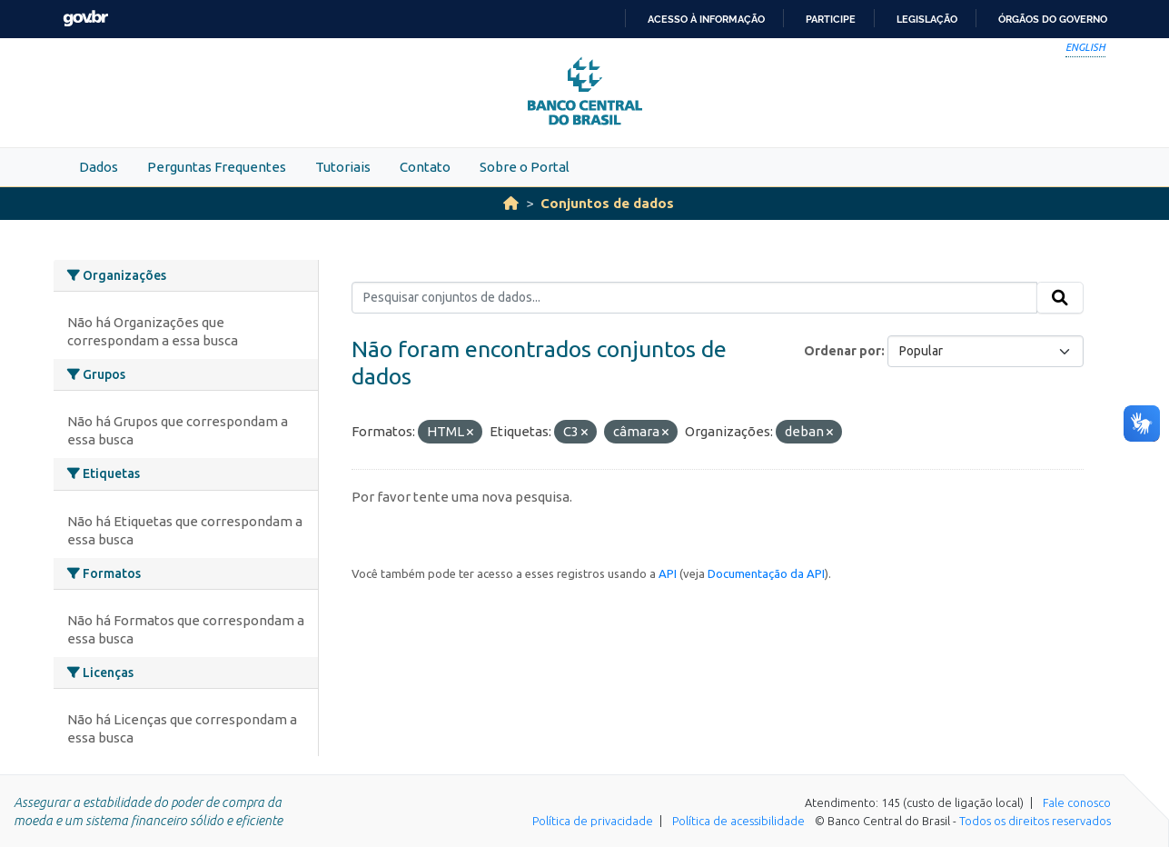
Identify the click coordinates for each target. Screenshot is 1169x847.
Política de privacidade (592, 820)
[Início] (511, 203)
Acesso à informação (706, 19)
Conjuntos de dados (607, 203)
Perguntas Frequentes (216, 166)
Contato (425, 166)
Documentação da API (766, 573)
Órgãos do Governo (1052, 19)
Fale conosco (1077, 802)
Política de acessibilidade (738, 820)
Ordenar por (842, 351)
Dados (98, 166)
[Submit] (1060, 298)
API (668, 573)
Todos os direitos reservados (1035, 820)
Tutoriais (343, 166)
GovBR (85, 18)
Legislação (927, 19)
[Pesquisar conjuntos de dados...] (694, 298)
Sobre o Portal (525, 166)
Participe (831, 19)
